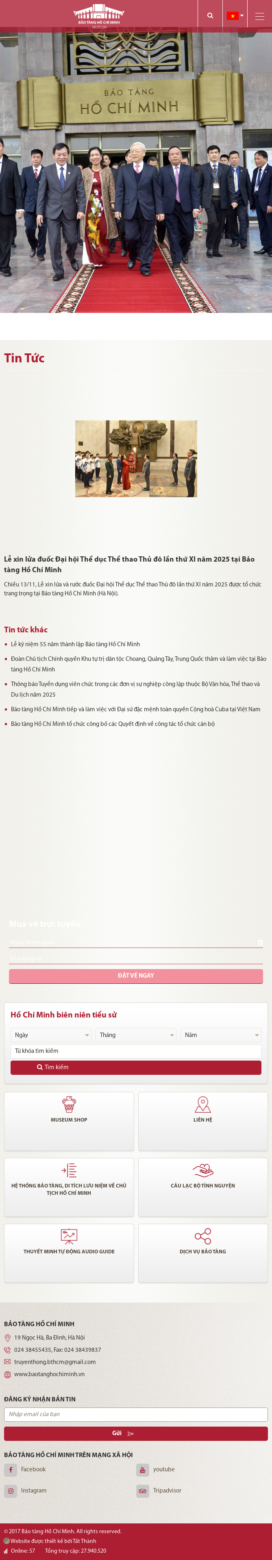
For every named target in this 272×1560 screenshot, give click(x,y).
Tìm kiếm (53, 1067)
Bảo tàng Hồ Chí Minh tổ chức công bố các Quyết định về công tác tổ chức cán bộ (110, 724)
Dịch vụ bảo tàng (203, 1252)
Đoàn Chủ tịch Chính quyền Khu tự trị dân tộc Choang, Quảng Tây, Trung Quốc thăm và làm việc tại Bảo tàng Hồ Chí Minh (135, 664)
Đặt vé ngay (136, 976)
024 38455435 (32, 1350)
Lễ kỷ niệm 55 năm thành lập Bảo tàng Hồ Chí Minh (72, 645)
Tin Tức (24, 359)
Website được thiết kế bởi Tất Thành (49, 1541)
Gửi (123, 1434)
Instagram (34, 1491)
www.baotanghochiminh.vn (49, 1375)
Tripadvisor (167, 1491)
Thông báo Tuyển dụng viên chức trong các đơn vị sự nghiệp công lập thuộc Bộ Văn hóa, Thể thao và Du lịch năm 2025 (132, 690)
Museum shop (69, 1120)
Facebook (33, 1470)
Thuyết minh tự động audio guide (69, 1252)
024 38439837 (82, 1350)
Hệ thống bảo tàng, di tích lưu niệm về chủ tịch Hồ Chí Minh (68, 1189)
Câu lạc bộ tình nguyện (203, 1186)
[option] (136, 170)
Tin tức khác (26, 630)
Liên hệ (203, 1120)
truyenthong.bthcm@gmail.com (55, 1363)
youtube (164, 1470)
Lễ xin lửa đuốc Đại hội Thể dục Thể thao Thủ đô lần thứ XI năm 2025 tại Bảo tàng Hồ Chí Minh (129, 565)
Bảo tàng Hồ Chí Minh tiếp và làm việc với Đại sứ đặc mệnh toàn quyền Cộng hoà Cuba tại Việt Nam (133, 710)
